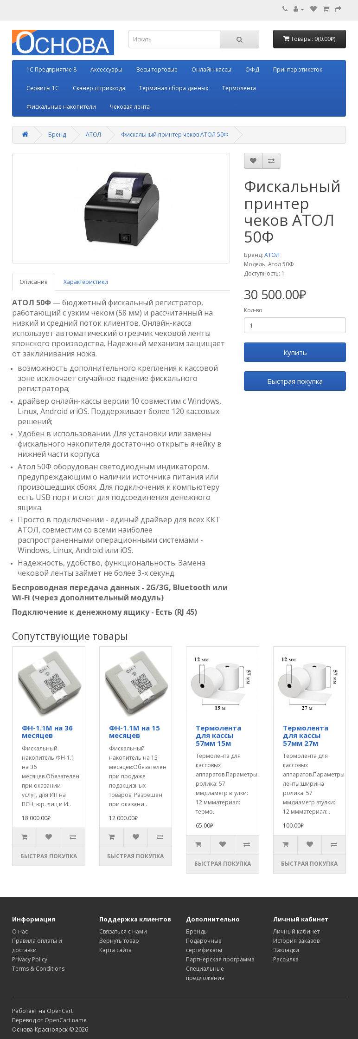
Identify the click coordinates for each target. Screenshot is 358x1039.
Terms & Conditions (38, 969)
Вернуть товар (119, 941)
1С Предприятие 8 (51, 69)
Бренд (57, 134)
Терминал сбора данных (173, 88)
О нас (20, 931)
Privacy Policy (29, 959)
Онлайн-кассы (211, 69)
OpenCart (60, 1011)
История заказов (296, 941)
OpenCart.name (66, 1020)
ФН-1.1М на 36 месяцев (47, 731)
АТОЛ (93, 134)
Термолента (239, 88)
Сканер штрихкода (99, 88)
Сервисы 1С (42, 88)
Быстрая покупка (295, 381)
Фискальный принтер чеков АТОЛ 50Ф (175, 134)
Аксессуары (106, 69)
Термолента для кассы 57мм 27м (305, 735)
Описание (33, 282)
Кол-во (253, 310)
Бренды (197, 931)
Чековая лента (130, 107)
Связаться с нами (123, 931)
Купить (295, 352)
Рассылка (286, 959)
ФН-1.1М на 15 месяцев (134, 731)
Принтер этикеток (297, 69)
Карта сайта (115, 950)
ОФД (252, 69)
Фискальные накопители (61, 107)
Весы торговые (157, 69)
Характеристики (86, 282)
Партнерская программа (220, 959)
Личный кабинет (296, 931)
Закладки (286, 950)
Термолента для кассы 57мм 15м (218, 735)
